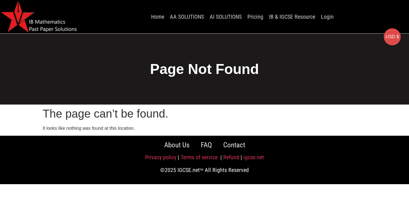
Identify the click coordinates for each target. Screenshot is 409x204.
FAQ (206, 145)
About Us (176, 145)
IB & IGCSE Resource (292, 16)
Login (327, 16)
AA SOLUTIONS (187, 16)
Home (157, 16)
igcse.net (253, 157)
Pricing (255, 16)
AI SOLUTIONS (226, 16)
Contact (234, 145)
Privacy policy (160, 157)
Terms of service (200, 157)
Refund (231, 157)
